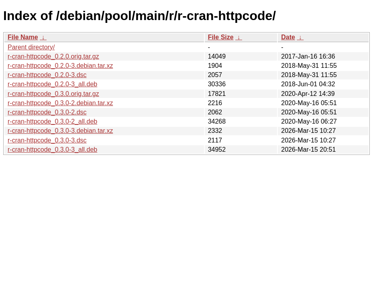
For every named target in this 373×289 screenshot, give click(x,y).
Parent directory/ (31, 47)
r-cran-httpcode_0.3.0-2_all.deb (52, 121)
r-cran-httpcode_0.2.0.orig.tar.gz (53, 56)
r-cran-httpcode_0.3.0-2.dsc (47, 112)
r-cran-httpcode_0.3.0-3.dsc (47, 140)
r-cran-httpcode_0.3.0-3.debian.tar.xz (60, 130)
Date (288, 37)
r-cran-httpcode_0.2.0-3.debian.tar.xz (60, 65)
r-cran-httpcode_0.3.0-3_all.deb (52, 149)
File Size (221, 37)
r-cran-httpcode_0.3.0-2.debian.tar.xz (60, 103)
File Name (23, 37)
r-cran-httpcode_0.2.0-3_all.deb (52, 84)
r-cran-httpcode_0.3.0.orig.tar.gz (53, 93)
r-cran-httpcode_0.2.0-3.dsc (47, 74)
